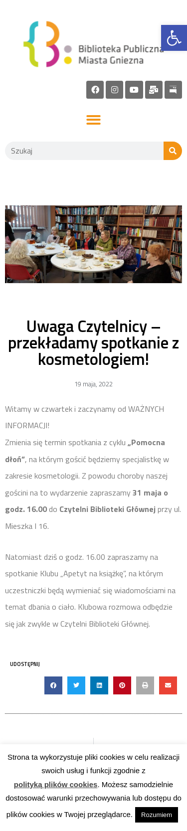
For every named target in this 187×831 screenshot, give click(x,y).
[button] (93, 120)
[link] (174, 38)
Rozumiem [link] (156, 815)
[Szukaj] (173, 151)
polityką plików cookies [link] (56, 784)
